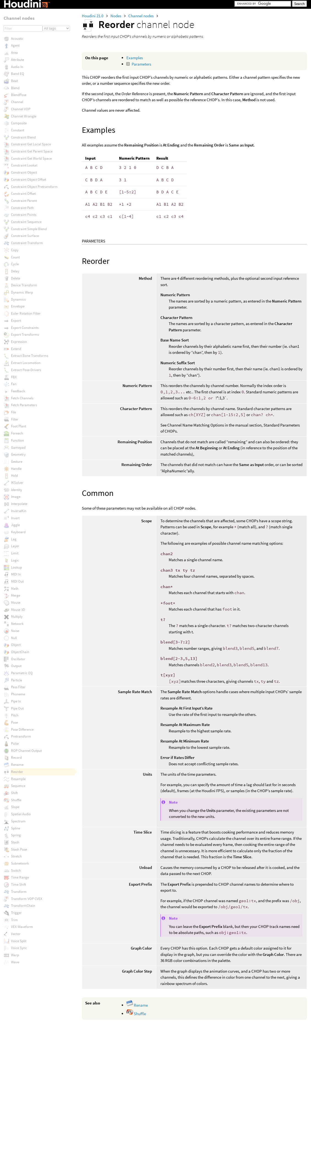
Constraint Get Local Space (31, 144)
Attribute (17, 59)
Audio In (17, 66)
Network (17, 623)
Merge (15, 595)
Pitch (14, 715)
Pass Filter (18, 687)
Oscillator (18, 659)
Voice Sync (19, 947)
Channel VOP (20, 109)
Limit (14, 553)
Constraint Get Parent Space (31, 151)
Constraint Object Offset (28, 179)
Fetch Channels (22, 398)
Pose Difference (22, 729)
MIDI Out (17, 581)
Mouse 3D (18, 609)
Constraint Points (23, 214)
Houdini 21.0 (93, 15)
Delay (15, 271)
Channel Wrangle (23, 116)
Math (14, 588)
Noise (15, 630)
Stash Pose (19, 849)
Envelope (17, 306)
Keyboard (18, 532)
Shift (14, 793)
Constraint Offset (23, 193)
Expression (19, 341)
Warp (15, 955)
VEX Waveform (22, 926)
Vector (16, 933)
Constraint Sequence (26, 221)
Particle (16, 680)
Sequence (18, 785)
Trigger (16, 912)
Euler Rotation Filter (26, 313)
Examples (134, 57)
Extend (16, 348)
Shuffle (136, 1013)
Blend (15, 88)
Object (16, 644)
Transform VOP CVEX (26, 898)
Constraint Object (24, 172)
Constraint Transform (27, 243)
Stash (15, 842)
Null (14, 638)
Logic (15, 560)
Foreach (17, 433)
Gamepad (18, 447)
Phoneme (18, 694)
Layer (15, 546)
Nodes (116, 15)
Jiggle (15, 525)
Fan (13, 384)
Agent (15, 45)
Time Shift (18, 884)
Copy (14, 250)
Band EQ (17, 73)
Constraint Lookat (24, 165)
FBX (14, 377)
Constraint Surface (25, 235)
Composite (19, 123)
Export (16, 320)
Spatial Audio (21, 814)
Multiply (17, 616)
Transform (19, 891)
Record (16, 757)
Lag (13, 539)
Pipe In (16, 701)
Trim (14, 920)
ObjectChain (20, 652)
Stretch (16, 856)
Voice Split (18, 941)
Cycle (15, 264)
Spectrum (18, 821)
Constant (17, 130)
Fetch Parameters (24, 405)
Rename (137, 1005)
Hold (14, 475)
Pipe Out (17, 708)
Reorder (17, 771)
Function (17, 440)
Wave (15, 962)
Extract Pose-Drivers (26, 370)
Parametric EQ (22, 673)
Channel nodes (141, 15)
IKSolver (17, 482)
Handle (16, 468)
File (13, 412)
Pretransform (21, 736)
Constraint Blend (23, 137)
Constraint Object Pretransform (34, 186)
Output (16, 666)
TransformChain (23, 905)
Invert (15, 518)
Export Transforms (25, 334)
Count (15, 257)
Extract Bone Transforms (29, 355)
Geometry (18, 454)
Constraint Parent (24, 200)
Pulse (15, 743)
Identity (16, 489)
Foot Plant (18, 426)
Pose (14, 722)
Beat (14, 80)
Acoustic (17, 38)
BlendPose (18, 94)
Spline (15, 828)
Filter (14, 419)
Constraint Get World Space (31, 158)
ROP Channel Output (26, 750)
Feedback (18, 391)
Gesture (16, 461)
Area (14, 52)
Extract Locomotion (25, 362)
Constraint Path (22, 207)
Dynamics (18, 299)
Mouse (15, 602)
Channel (17, 102)
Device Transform (24, 285)
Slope (15, 806)
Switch (16, 870)
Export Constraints (24, 327)
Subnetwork (20, 863)
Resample (18, 779)
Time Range (20, 877)
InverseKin (18, 511)
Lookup (16, 567)
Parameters (141, 64)
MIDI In (16, 574)
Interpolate (19, 503)
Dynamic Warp (22, 292)
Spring (16, 835)
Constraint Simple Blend (29, 229)
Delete (15, 278)
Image (15, 496)
